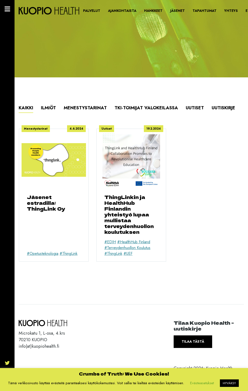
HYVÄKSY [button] (229, 383)
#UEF (128, 253)
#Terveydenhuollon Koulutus (127, 248)
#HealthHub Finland (133, 242)
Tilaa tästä (193, 341)
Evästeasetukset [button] (202, 383)
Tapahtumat (205, 10)
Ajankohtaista (122, 10)
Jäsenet (177, 10)
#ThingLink (69, 253)
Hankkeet (153, 10)
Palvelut (91, 10)
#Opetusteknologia (42, 253)
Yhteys (231, 10)
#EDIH (110, 242)
